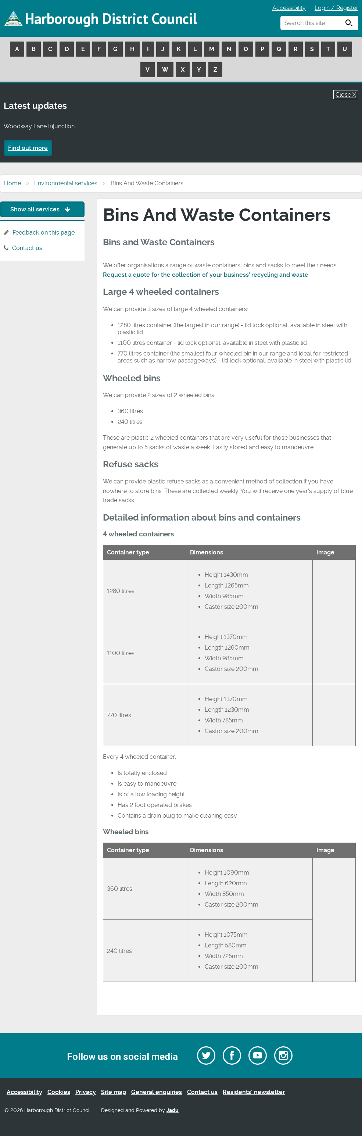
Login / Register (336, 7)
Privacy (85, 1092)
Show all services (42, 209)
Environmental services (65, 183)
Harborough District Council (111, 18)
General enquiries (156, 1092)
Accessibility (289, 7)
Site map (113, 1092)
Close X (346, 94)
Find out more (28, 147)
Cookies (58, 1092)
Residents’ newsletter (254, 1092)
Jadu (172, 1110)
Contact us (27, 247)
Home (12, 183)
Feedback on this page (43, 232)
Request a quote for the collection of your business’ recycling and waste (205, 274)
